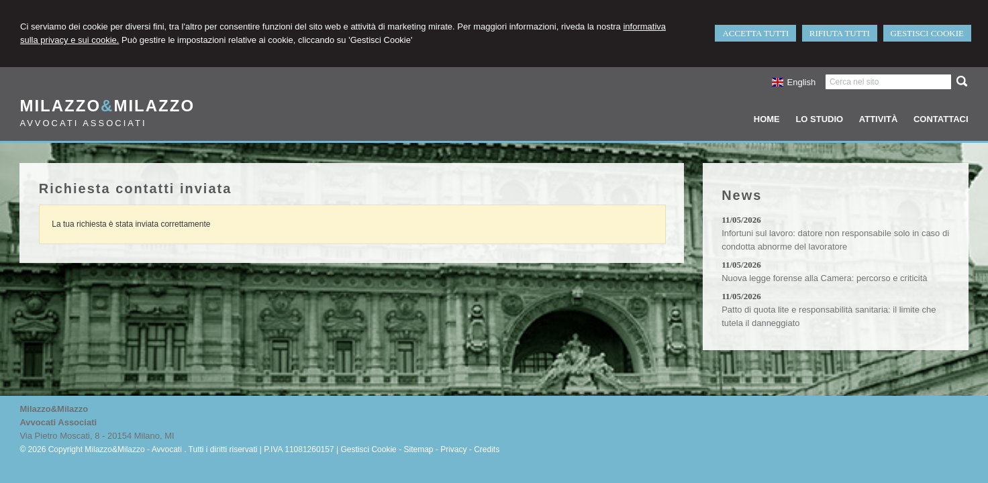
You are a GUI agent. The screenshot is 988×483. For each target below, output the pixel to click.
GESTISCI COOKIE (927, 33)
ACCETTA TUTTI (755, 33)
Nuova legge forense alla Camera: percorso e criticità (824, 278)
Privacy (453, 449)
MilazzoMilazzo (107, 106)
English (794, 82)
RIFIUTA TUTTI (839, 33)
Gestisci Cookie (368, 449)
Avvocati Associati (82, 123)
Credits (486, 449)
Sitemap (418, 449)
